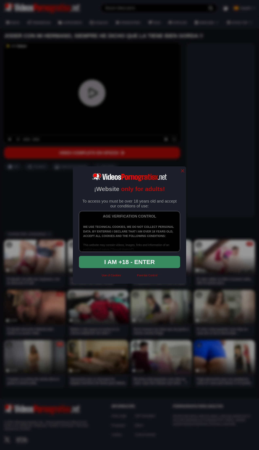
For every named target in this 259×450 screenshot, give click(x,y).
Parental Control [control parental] (147, 275)
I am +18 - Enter (129, 262)
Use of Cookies (111, 275)
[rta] (129, 277)
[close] (182, 171)
